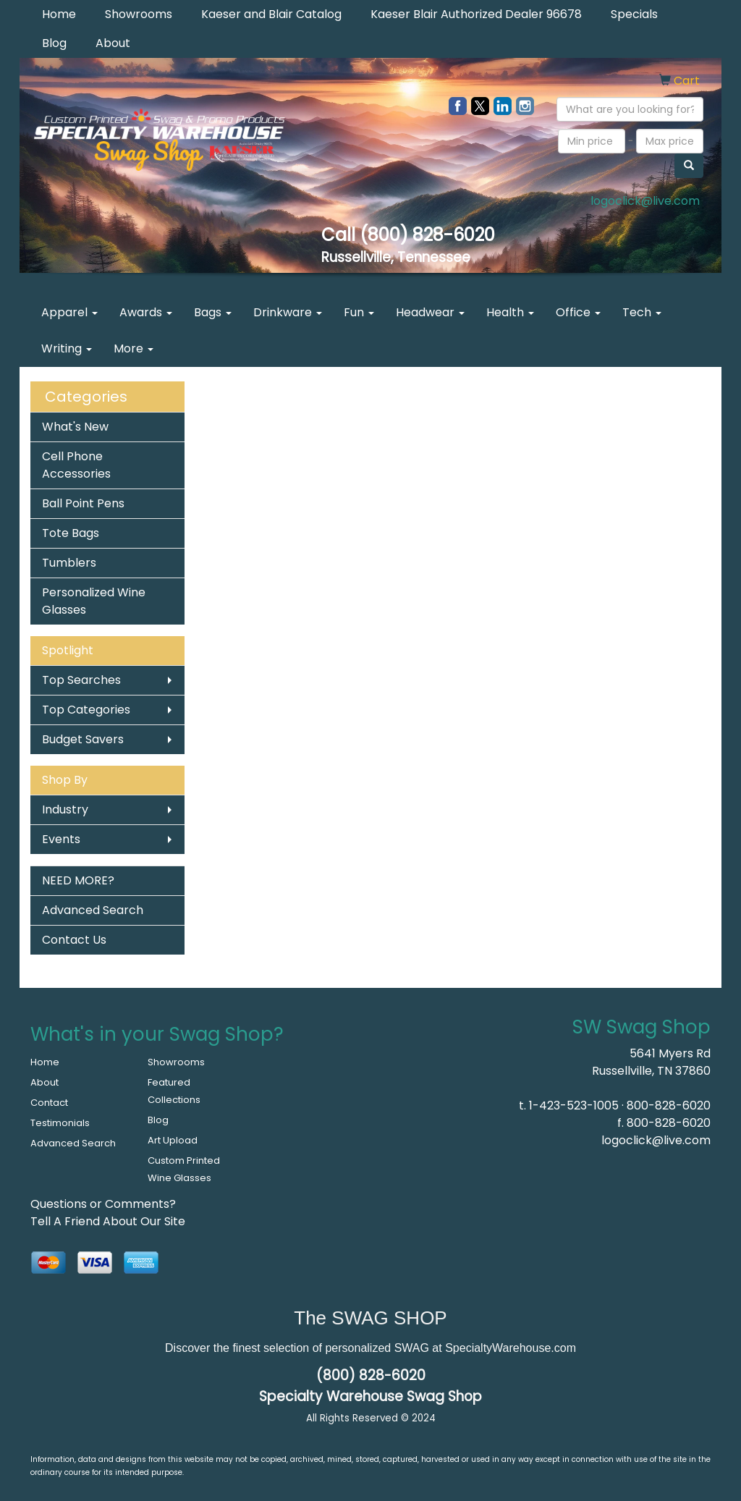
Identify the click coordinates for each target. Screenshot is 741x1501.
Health (510, 312)
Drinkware (287, 312)
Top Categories (86, 709)
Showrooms (138, 14)
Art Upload (173, 1140)
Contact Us (74, 939)
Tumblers (69, 562)
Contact (49, 1102)
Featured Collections (174, 1091)
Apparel (69, 312)
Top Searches (81, 680)
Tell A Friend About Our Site (107, 1221)
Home (59, 14)
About (113, 43)
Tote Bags (70, 533)
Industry (65, 809)
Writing (66, 348)
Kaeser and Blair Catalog (271, 14)
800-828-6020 (669, 1105)
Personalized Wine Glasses (93, 601)
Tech (641, 312)
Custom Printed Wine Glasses (184, 1169)
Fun (359, 312)
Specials (634, 14)
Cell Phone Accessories (76, 465)
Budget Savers (83, 739)
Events (61, 839)
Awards (145, 312)
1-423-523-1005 (574, 1105)
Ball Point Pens (83, 503)
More (133, 348)
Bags (213, 312)
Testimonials (60, 1123)
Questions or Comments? (103, 1204)
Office (578, 312)
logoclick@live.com (645, 201)
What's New (75, 426)
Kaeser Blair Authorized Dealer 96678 (476, 14)
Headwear (430, 312)
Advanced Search (92, 910)
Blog (54, 43)
